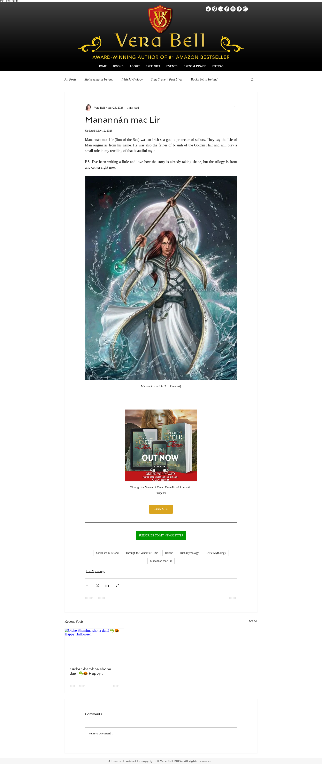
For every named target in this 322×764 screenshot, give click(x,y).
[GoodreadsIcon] (214, 9)
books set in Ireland (107, 553)
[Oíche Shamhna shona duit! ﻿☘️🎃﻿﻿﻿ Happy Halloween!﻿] (94, 645)
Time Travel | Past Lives (167, 79)
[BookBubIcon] (220, 9)
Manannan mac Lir (161, 561)
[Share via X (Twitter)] (97, 585)
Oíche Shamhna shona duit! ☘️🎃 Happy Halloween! (90, 671)
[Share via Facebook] (87, 585)
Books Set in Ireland (204, 79)
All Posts (70, 79)
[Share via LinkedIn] (107, 585)
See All (253, 620)
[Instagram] (233, 9)
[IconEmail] (245, 9)
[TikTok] (239, 9)
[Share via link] (117, 585)
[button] (252, 79)
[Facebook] (226, 9)
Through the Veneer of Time (141, 553)
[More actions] (234, 107)
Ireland (169, 553)
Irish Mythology (132, 79)
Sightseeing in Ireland (98, 79)
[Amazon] (208, 9)
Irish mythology (189, 553)
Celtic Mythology (216, 553)
